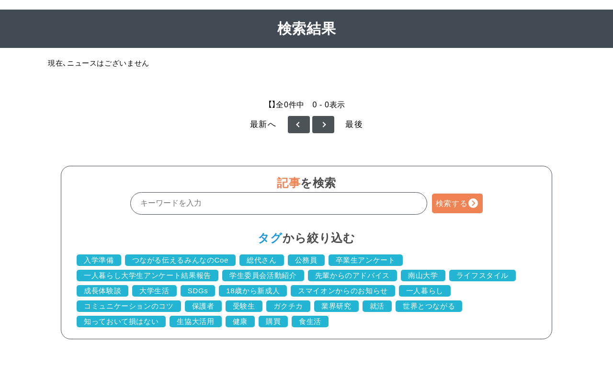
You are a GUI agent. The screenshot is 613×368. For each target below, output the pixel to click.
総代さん (262, 260)
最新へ (263, 124)
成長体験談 (102, 291)
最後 (354, 124)
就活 (377, 306)
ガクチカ (288, 306)
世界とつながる (429, 306)
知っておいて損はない (121, 321)
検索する (452, 203)
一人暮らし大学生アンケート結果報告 (147, 275)
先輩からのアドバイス (352, 275)
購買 (273, 321)
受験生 (244, 306)
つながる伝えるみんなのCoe (180, 260)
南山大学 (423, 275)
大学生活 (154, 291)
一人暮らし (424, 291)
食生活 (310, 321)
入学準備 (99, 260)
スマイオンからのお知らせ (343, 291)
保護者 (203, 306)
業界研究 (336, 306)
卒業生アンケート (366, 260)
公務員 (306, 260)
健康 (240, 321)
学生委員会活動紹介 (263, 275)
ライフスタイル (482, 275)
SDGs (198, 291)
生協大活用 (195, 321)
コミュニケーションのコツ (129, 306)
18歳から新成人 (253, 291)
